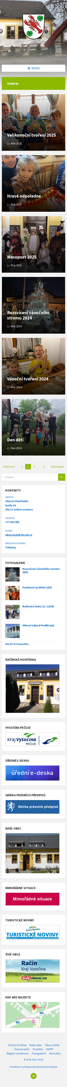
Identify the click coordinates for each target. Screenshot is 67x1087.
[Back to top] (34, 1076)
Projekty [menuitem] (38, 1049)
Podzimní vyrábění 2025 (37, 587)
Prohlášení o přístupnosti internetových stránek (33, 1066)
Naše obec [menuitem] (35, 1045)
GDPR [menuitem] (49, 1049)
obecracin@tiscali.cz (18, 535)
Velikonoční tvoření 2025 (31, 135)
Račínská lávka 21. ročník (38, 606)
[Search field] (33, 477)
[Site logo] (33, 57)
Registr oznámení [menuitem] (18, 1053)
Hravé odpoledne (24, 196)
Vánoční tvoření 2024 (27, 379)
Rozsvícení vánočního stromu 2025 (41, 570)
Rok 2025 (16, 143)
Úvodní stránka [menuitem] (17, 1045)
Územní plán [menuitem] (22, 1049)
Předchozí (9, 466)
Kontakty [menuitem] (55, 1053)
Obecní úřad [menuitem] (52, 1045)
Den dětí (15, 440)
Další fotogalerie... (17, 644)
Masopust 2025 (21, 257)
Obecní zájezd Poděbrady (38, 625)
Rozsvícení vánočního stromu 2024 (28, 315)
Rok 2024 (16, 326)
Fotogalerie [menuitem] (39, 1053)
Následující (57, 466)
